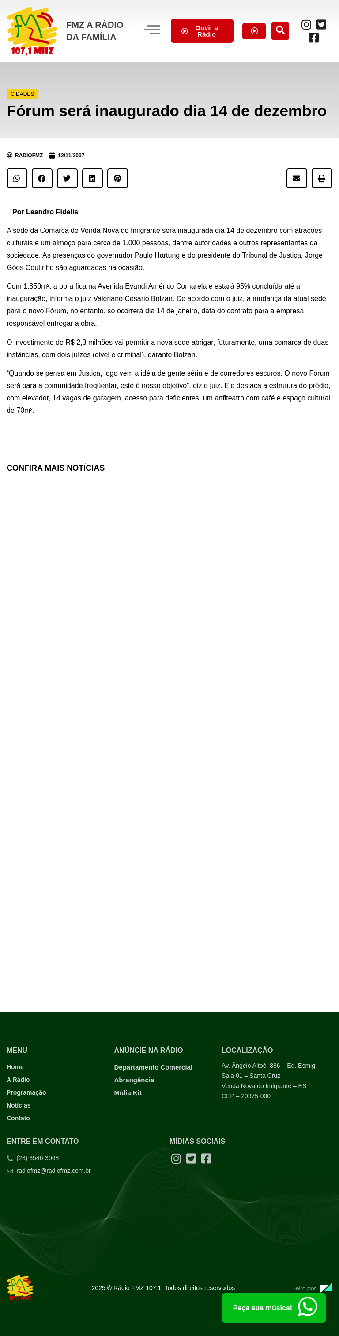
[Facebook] (314, 37)
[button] (17, 178)
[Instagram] (306, 24)
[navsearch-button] (281, 31)
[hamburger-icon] (152, 31)
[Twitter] (321, 24)
